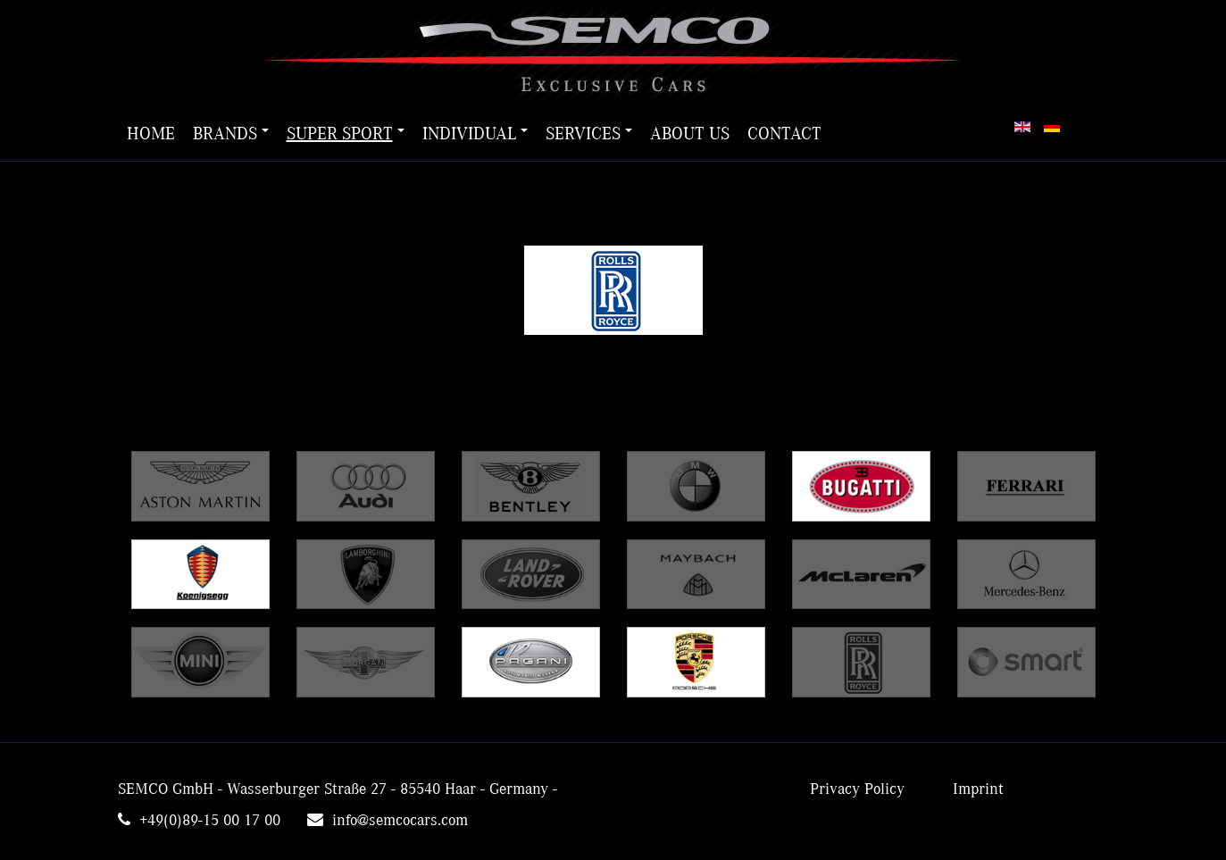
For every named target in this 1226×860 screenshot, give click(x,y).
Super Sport (345, 134)
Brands (231, 134)
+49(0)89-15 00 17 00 (209, 821)
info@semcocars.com (400, 821)
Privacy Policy (857, 789)
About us (690, 134)
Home (151, 134)
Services (589, 134)
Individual (475, 134)
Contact (784, 134)
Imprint (978, 789)
